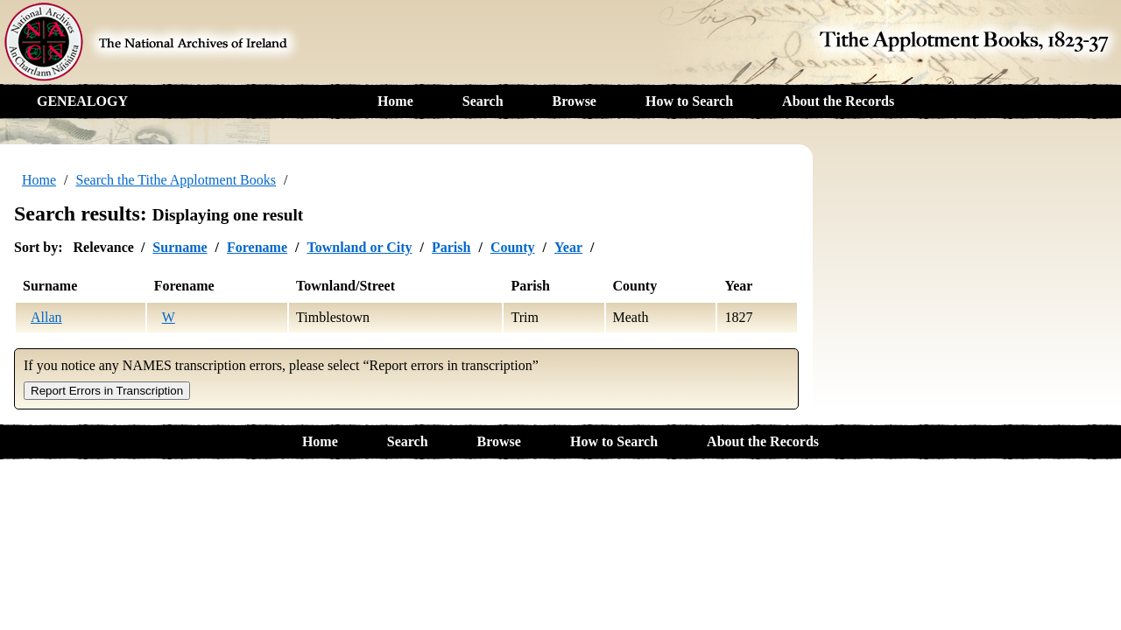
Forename (257, 247)
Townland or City (359, 247)
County (512, 247)
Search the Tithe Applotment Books (176, 179)
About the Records (838, 101)
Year (568, 247)
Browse (574, 101)
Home (395, 101)
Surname (179, 247)
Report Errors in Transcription (107, 390)
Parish (451, 247)
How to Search (689, 101)
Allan (46, 317)
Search (483, 101)
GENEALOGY (82, 101)
